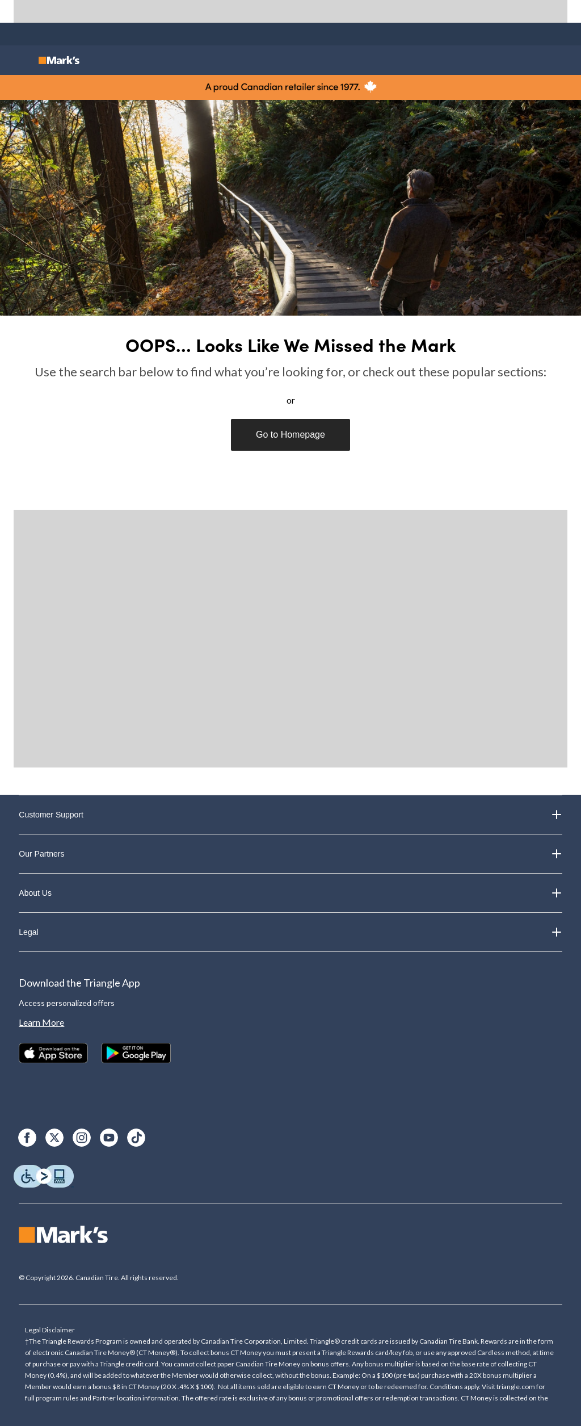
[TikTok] (136, 1138)
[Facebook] (27, 1138)
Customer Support (290, 814)
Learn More (41, 1022)
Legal (290, 932)
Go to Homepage (290, 434)
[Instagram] (82, 1138)
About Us (290, 893)
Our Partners (290, 853)
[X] (54, 1138)
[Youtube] (109, 1138)
